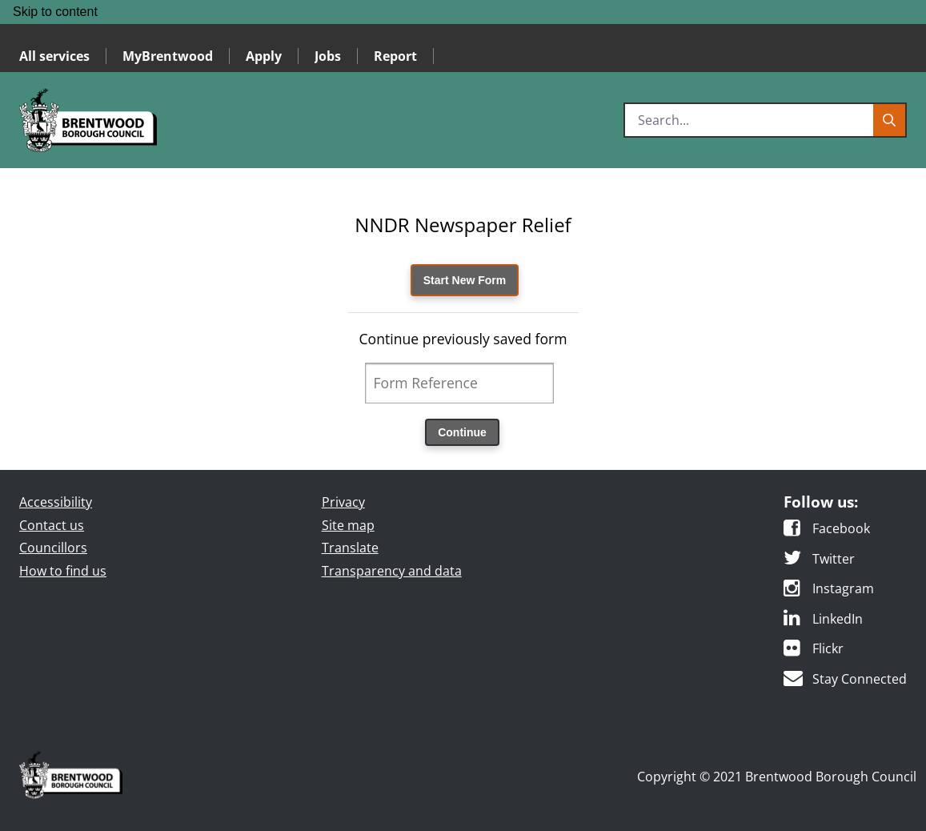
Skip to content (55, 11)
